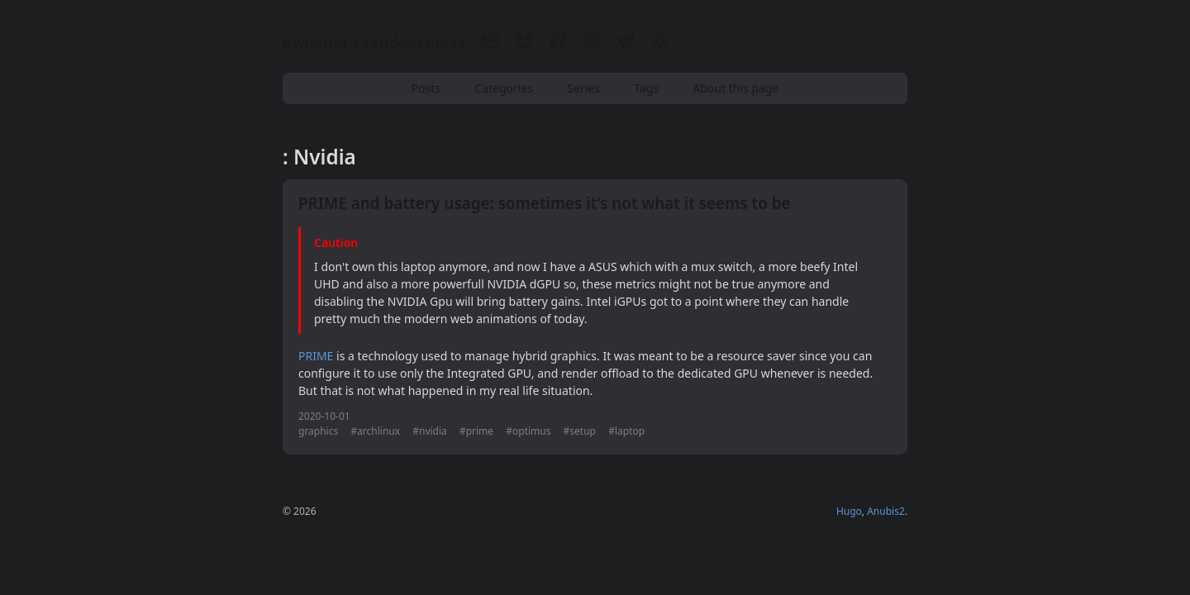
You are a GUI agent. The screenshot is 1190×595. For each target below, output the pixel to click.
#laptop (626, 431)
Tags (646, 88)
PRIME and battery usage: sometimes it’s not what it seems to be (544, 203)
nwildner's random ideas (374, 42)
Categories (503, 88)
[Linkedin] (591, 44)
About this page (735, 88)
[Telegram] (625, 44)
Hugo (849, 511)
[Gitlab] (523, 44)
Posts (426, 88)
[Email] (489, 44)
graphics (318, 431)
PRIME (315, 356)
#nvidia (429, 431)
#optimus (528, 431)
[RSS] (657, 44)
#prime (476, 431)
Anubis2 (886, 511)
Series (583, 88)
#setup (580, 431)
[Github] (557, 44)
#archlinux (375, 431)
